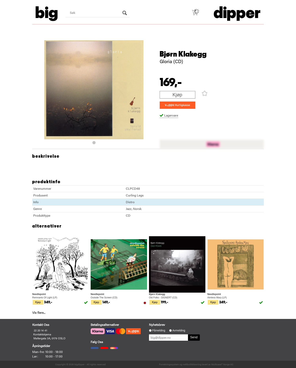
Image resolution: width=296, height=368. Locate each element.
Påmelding (158, 330)
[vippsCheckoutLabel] (177, 105)
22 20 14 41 (40, 330)
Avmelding (178, 330)
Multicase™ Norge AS (222, 364)
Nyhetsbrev (157, 324)
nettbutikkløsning (192, 364)
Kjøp (177, 94)
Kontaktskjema (42, 334)
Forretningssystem (169, 364)
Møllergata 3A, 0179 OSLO (49, 338)
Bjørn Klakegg (183, 54)
